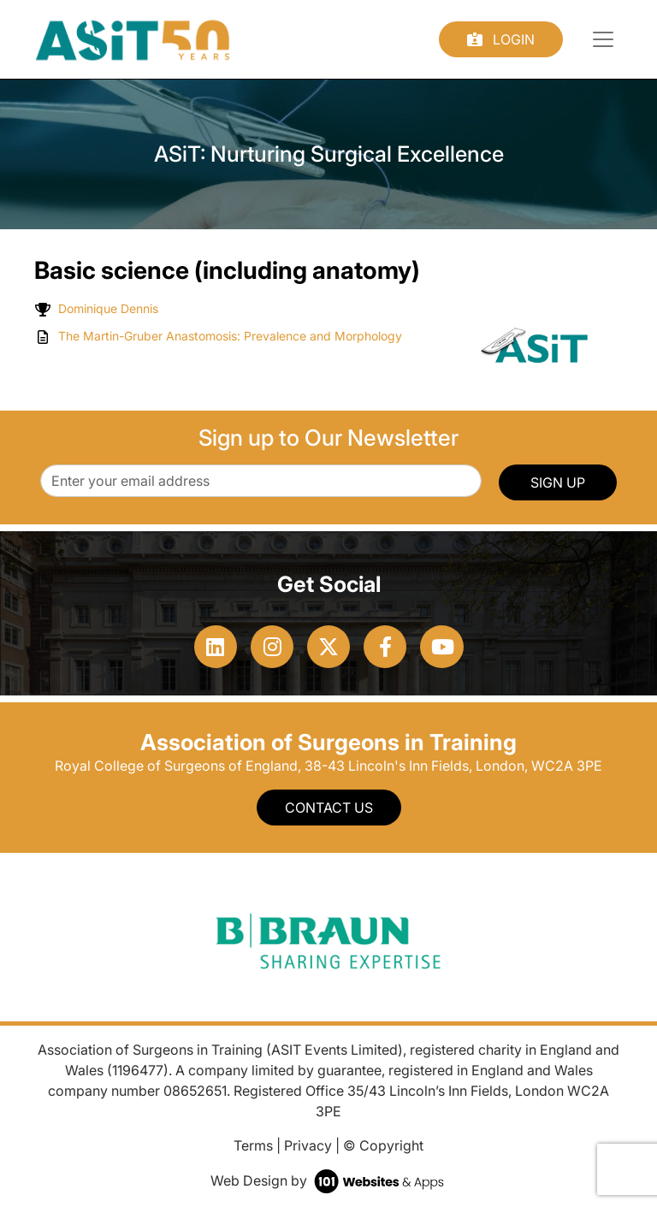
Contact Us (329, 807)
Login (501, 39)
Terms (253, 1145)
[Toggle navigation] (603, 39)
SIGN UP (557, 482)
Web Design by (328, 1180)
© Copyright (383, 1145)
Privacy (308, 1145)
